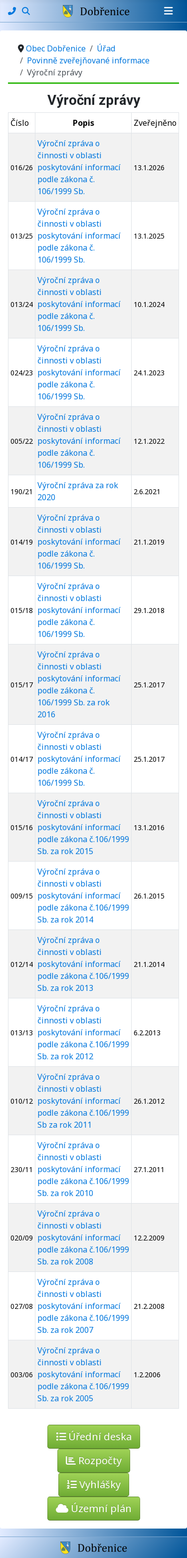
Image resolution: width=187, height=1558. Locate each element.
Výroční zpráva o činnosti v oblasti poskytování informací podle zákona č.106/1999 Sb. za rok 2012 (83, 1032)
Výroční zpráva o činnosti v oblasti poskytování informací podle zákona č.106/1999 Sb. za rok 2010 (83, 1169)
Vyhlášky (94, 1484)
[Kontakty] (13, 10)
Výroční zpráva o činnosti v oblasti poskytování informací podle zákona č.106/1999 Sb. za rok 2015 (83, 827)
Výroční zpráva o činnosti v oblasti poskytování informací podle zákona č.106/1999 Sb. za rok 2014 (83, 895)
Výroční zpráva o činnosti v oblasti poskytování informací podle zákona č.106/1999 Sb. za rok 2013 (83, 964)
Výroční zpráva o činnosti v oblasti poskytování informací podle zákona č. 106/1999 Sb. (79, 167)
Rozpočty (94, 1460)
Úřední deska (94, 1436)
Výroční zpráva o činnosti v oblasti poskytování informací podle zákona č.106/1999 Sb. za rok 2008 (83, 1237)
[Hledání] (26, 10)
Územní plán (94, 1508)
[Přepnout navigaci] (168, 11)
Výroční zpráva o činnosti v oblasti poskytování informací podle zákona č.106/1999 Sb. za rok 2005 (83, 1374)
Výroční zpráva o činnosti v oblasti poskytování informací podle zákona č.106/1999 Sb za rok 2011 (83, 1100)
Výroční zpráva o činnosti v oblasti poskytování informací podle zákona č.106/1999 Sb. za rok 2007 (83, 1305)
